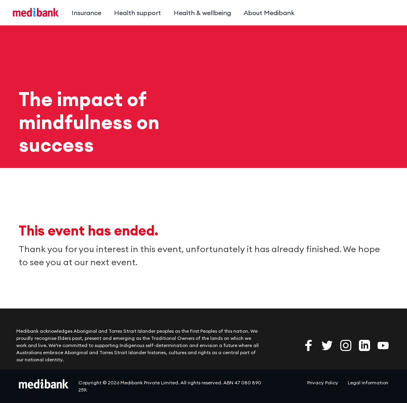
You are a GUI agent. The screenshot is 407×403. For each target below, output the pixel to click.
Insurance (86, 13)
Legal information (368, 383)
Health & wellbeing (202, 13)
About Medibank (269, 13)
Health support (137, 13)
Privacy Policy (322, 383)
